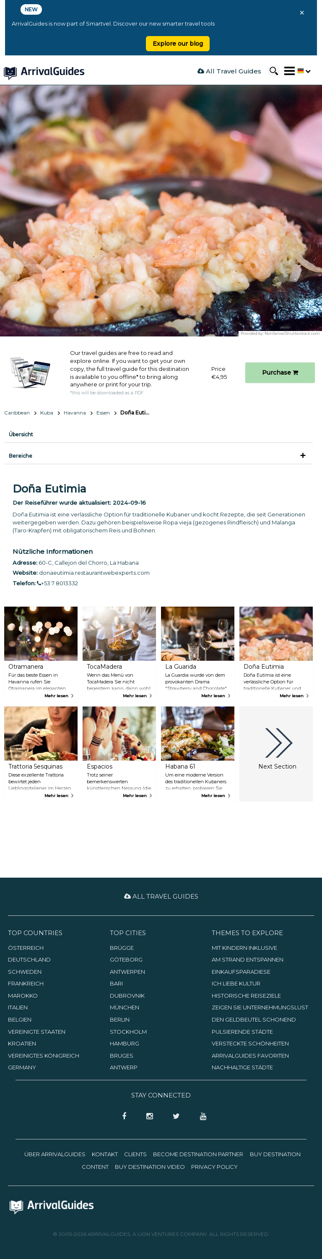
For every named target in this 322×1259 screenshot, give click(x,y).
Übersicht (21, 434)
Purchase (280, 372)
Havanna (75, 412)
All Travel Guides (229, 71)
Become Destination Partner (198, 1154)
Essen (103, 412)
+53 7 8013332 (57, 583)
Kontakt (105, 1154)
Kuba (46, 412)
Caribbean (17, 412)
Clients (135, 1154)
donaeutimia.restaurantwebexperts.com (94, 572)
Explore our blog (178, 43)
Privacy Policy (214, 1166)
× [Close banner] (301, 12)
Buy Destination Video (150, 1166)
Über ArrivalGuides (55, 1154)
